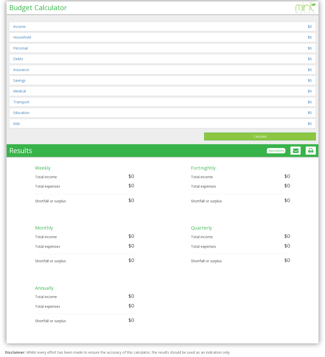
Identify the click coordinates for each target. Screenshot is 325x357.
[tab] (162, 26)
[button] (162, 26)
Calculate (260, 136)
